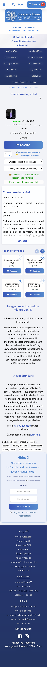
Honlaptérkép (23, 623)
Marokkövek (23, 570)
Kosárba (23, 145)
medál (23, 442)
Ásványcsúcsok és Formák (23, 82)
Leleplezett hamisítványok (23, 606)
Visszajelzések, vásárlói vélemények (23, 615)
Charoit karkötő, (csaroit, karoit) (12, 285)
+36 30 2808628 (22, 425)
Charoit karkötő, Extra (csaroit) (34, 285)
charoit (13, 442)
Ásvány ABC (23, 87)
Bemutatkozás (23, 586)
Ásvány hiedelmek (23, 611)
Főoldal (12, 87)
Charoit (35, 87)
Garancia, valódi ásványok (23, 619)
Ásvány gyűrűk (23, 541)
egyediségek (36, 446)
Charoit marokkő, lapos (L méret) (34, 261)
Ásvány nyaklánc (23, 553)
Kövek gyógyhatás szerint (23, 566)
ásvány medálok (20, 446)
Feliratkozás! (23, 506)
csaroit (6, 446)
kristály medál (9, 449)
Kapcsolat (35, 434)
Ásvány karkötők (23, 545)
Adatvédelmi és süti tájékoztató (23, 590)
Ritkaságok (23, 549)
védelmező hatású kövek (30, 449)
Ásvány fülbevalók (23, 537)
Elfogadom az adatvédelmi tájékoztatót (25, 514)
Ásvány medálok (23, 558)
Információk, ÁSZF (23, 582)
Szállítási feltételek (23, 595)
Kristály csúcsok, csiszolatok (23, 562)
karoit (32, 442)
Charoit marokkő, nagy (12, 261)
